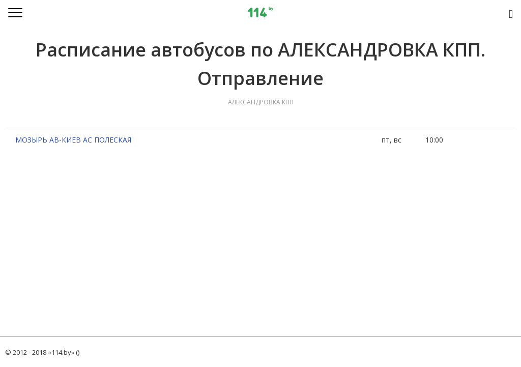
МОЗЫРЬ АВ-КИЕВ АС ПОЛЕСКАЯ (73, 140)
